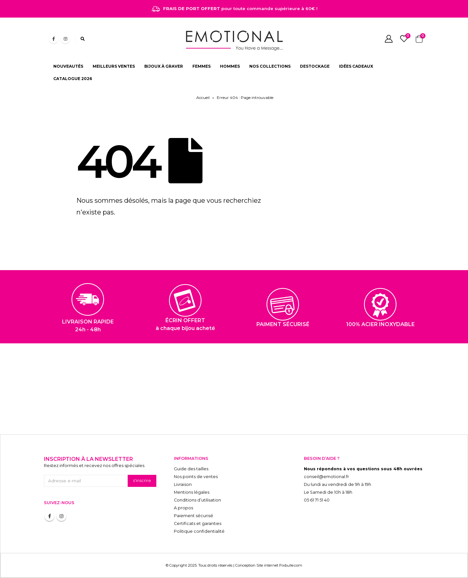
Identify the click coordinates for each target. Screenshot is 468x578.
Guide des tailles (191, 468)
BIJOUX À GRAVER (163, 66)
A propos (183, 507)
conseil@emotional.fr (326, 476)
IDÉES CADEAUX (356, 66)
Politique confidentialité (199, 531)
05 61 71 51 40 (317, 500)
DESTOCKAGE (315, 66)
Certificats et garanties (197, 523)
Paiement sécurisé (193, 515)
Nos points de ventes (196, 476)
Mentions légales (191, 492)
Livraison (183, 484)
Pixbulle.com (290, 565)
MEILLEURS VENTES (114, 66)
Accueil (203, 97)
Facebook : (49, 516)
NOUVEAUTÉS (68, 66)
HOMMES (230, 66)
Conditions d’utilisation (197, 500)
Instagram (61, 516)
